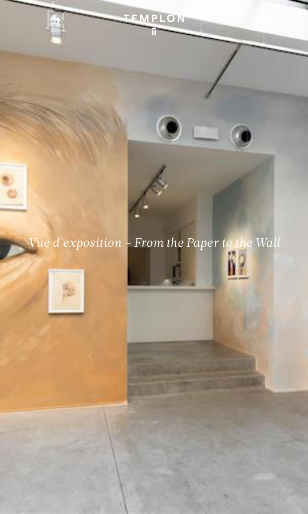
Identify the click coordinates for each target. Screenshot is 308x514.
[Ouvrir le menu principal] (290, 13)
